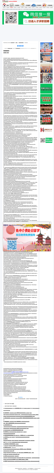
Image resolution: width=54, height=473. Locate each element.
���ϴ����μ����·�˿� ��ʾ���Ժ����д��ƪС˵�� (18, 452)
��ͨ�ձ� (12, 42)
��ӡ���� (36, 408)
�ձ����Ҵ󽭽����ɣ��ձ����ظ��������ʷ (16, 421)
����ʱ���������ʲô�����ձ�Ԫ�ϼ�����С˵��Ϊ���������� (23, 457)
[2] (19, 397)
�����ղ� (18, 408)
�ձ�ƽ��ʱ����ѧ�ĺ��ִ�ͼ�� (11, 454)
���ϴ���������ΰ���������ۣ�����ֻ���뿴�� (19, 416)
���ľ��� (21, 42)
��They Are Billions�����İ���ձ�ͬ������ (15, 442)
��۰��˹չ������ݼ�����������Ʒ (14, 423)
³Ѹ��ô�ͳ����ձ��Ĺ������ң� (13, 445)
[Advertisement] (27, 32)
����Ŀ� (18, 48)
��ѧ (17, 42)
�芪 (13, 403)
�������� (8, 408)
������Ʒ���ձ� (8, 450)
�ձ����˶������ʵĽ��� (11, 444)
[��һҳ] (21, 397)
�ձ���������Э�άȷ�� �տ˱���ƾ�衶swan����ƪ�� (18, 435)
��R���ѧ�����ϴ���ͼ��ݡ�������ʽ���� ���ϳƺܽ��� (20, 414)
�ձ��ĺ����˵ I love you (9, 447)
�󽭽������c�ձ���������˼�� (13, 430)
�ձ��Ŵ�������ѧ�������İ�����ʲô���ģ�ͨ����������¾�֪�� (24, 461)
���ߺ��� (27, 408)
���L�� (10, 48)
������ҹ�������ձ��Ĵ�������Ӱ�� (16, 428)
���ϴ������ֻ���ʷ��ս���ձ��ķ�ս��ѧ (15, 459)
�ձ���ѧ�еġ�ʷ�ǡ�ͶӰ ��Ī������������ (16, 437)
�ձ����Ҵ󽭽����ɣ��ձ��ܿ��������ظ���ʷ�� (17, 412)
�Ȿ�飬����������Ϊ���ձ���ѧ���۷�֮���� (17, 449)
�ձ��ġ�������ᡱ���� (11, 456)
